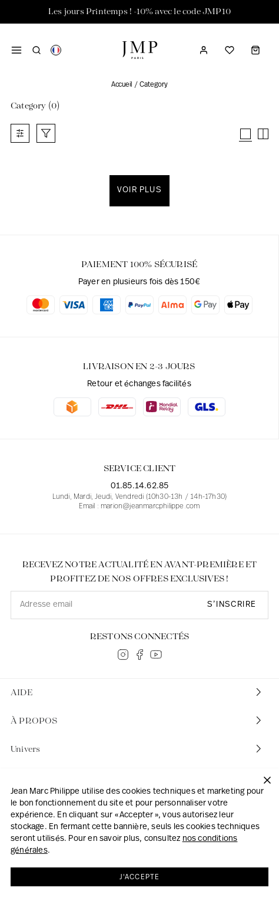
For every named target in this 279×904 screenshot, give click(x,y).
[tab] (139, 693)
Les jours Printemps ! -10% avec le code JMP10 (139, 12)
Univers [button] (137, 748)
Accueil (121, 84)
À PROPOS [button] (137, 720)
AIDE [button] (137, 692)
